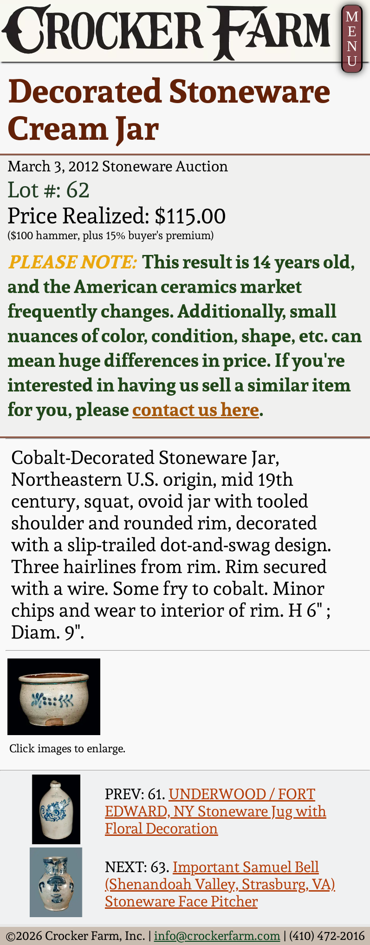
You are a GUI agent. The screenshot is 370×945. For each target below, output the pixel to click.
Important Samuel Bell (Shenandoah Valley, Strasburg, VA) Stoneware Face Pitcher (220, 884)
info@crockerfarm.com (217, 936)
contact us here (195, 409)
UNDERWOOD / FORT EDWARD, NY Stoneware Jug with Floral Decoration (215, 811)
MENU (351, 38)
